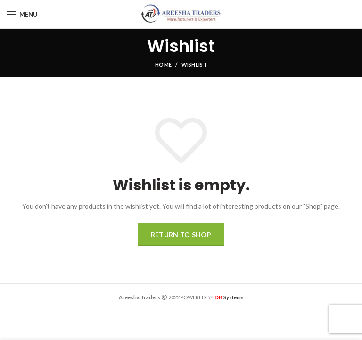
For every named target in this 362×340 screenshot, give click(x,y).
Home (163, 64)
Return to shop (181, 234)
